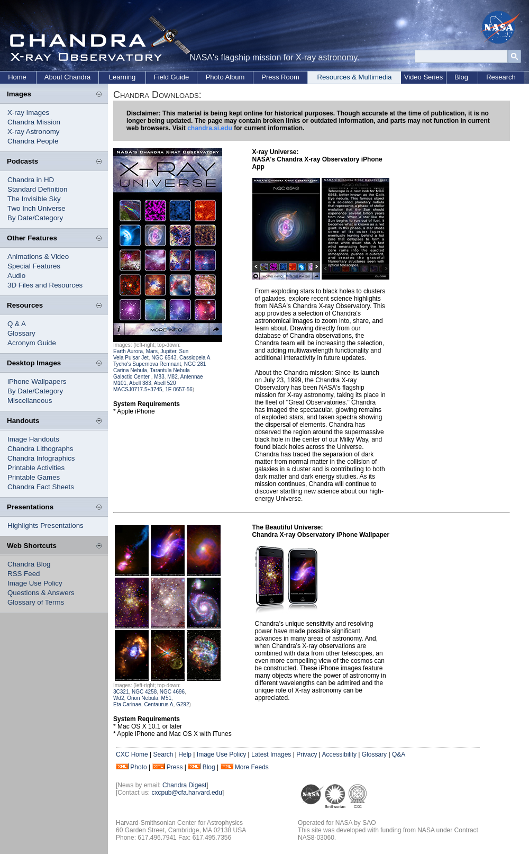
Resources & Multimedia (354, 77)
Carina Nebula (130, 370)
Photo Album (225, 77)
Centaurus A (158, 704)
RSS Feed (23, 574)
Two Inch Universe (36, 208)
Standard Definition (37, 189)
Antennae (191, 377)
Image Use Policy (34, 583)
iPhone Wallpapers (36, 381)
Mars (152, 351)
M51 (166, 698)
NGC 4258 (144, 692)
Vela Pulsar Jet (131, 358)
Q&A (398, 754)
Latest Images (271, 754)
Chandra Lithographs (40, 449)
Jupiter (168, 351)
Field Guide (171, 77)
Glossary (21, 333)
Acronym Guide (31, 343)
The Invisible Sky (34, 199)
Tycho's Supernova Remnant (147, 364)
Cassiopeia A (194, 358)
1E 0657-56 (179, 389)
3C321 (121, 692)
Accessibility (339, 754)
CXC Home (132, 754)
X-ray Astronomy (33, 132)
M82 (172, 377)
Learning (122, 77)
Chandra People (32, 141)
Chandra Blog (29, 564)
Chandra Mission (33, 122)
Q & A (16, 324)
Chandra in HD (30, 180)
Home (17, 77)
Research (501, 77)
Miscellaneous (29, 400)
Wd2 (118, 698)
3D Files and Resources (45, 285)
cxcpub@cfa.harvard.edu (186, 792)
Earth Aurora (128, 351)
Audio (16, 276)
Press (175, 767)
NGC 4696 (172, 692)
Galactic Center (132, 377)
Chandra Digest (184, 785)
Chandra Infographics (41, 458)
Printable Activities (36, 468)
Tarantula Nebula (170, 370)
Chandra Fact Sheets (40, 487)
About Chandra (67, 77)
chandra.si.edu (209, 128)
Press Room (280, 77)
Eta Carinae (127, 704)
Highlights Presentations (45, 525)
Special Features (33, 266)
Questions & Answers (41, 593)
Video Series (423, 77)
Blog (461, 77)
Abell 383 (140, 383)
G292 (182, 704)
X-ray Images (28, 112)
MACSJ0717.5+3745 (137, 389)
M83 (159, 377)
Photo (138, 767)
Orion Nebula (142, 698)
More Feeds (252, 767)
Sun (183, 351)
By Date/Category (35, 218)
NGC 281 (195, 364)
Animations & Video (38, 256)
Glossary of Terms (35, 602)
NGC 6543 (163, 358)
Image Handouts (33, 439)
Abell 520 (165, 383)
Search (163, 754)
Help (184, 754)
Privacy (306, 754)
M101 (119, 383)
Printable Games (33, 477)
